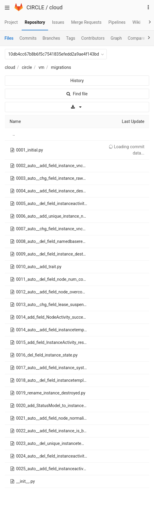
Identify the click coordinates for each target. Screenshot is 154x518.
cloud (56, 7)
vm (41, 67)
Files (9, 38)
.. (14, 134)
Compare (136, 38)
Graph (116, 38)
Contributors (93, 38)
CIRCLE (35, 7)
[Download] (77, 107)
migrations (61, 67)
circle (27, 67)
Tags (70, 38)
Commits (28, 38)
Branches (51, 38)
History (77, 80)
